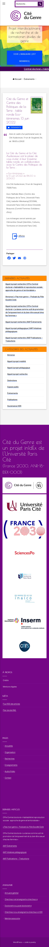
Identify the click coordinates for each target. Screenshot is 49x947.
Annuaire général (11, 893)
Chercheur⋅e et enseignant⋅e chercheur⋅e (21, 899)
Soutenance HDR (14, 406)
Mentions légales (10, 687)
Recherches (10, 759)
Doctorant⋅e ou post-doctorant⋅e (18, 906)
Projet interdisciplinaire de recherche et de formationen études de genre (25, 34)
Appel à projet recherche (17, 374)
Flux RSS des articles (11, 704)
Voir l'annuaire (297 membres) (24, 57)
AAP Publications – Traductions (16, 859)
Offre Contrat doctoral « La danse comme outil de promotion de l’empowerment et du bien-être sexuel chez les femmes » (24, 836)
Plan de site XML (9, 710)
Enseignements (11, 765)
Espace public (13, 387)
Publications (12, 400)
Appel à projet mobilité (16, 361)
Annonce (11, 355)
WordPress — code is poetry (24, 942)
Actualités (9, 746)
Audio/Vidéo (10, 771)
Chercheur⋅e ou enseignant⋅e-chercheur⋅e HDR (23, 912)
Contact (8, 778)
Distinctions (12, 380)
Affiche (22, 236)
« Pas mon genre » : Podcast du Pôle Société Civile (23, 827)
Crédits (6, 680)
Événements (29, 79)
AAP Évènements (10, 846)
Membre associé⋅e (12, 918)
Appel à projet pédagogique (18, 368)
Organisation (10, 752)
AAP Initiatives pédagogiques (15, 852)
